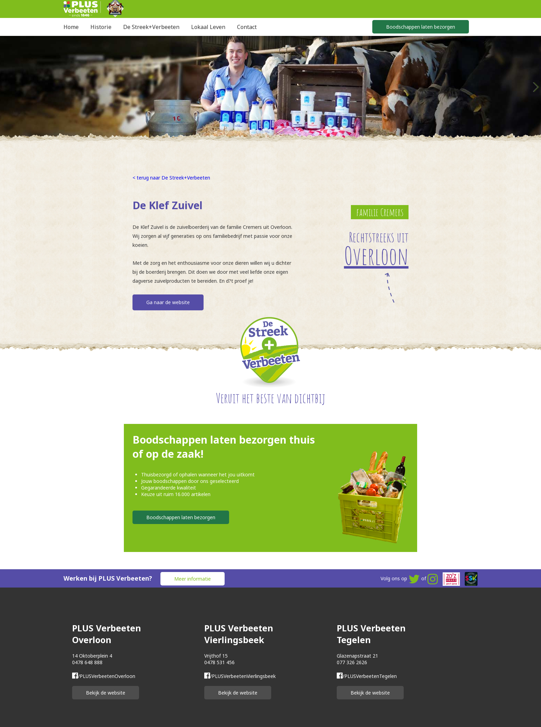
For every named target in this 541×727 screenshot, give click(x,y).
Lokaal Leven (208, 27)
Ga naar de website (168, 302)
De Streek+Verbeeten (151, 27)
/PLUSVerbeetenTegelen (367, 676)
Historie (100, 27)
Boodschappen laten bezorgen (420, 26)
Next (536, 87)
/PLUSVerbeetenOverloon (103, 676)
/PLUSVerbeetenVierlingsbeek (240, 676)
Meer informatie (192, 578)
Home (71, 27)
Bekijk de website (105, 692)
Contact (247, 27)
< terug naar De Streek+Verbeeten (171, 177)
